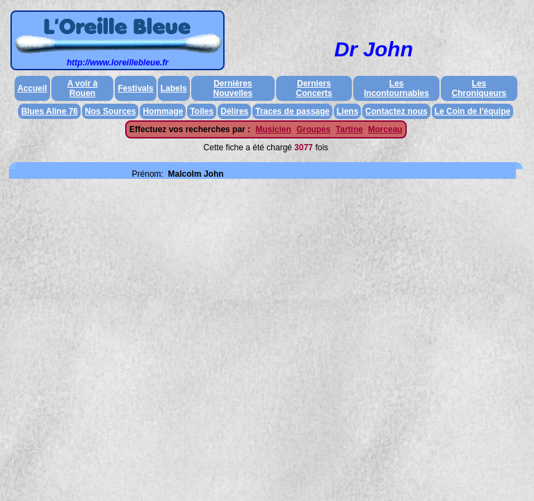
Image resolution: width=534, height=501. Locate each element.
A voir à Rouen (82, 88)
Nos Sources (110, 111)
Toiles (201, 111)
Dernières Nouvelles (233, 88)
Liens (347, 111)
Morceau (385, 129)
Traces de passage (292, 111)
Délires (234, 111)
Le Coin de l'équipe (473, 111)
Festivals (135, 88)
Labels (174, 88)
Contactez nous (396, 111)
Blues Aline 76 (49, 111)
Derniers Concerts (314, 88)
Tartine (349, 129)
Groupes (313, 129)
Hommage (163, 111)
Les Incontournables (396, 88)
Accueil (32, 88)
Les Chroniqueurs (479, 88)
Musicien (273, 129)
